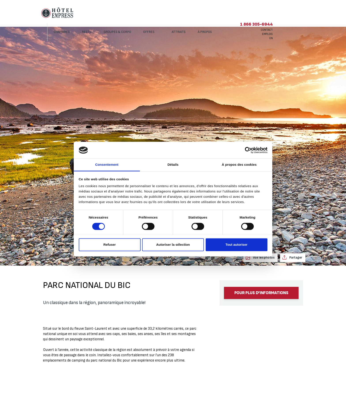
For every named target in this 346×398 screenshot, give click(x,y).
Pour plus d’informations (261, 292)
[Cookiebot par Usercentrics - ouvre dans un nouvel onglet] (248, 150)
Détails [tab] (173, 165)
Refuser (109, 245)
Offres (182, 13)
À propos (237, 13)
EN (303, 19)
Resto (119, 13)
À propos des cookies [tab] (239, 165)
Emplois (300, 15)
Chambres (94, 13)
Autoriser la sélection (173, 245)
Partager (295, 257)
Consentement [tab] (106, 165)
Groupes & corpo (150, 13)
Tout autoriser (237, 245)
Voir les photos (263, 257)
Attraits (211, 13)
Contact (299, 10)
